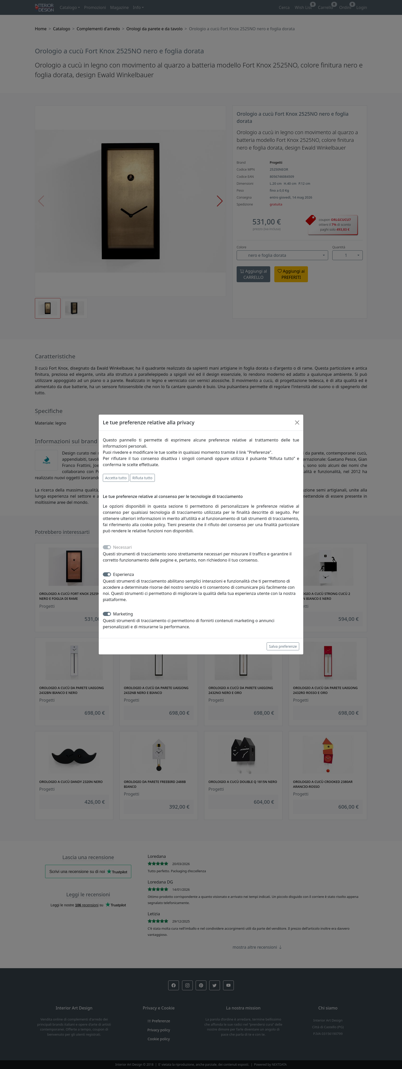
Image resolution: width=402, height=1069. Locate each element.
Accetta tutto (116, 477)
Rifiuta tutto (142, 477)
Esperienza (123, 574)
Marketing (123, 614)
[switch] (107, 574)
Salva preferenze (283, 646)
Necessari (122, 547)
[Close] (297, 422)
